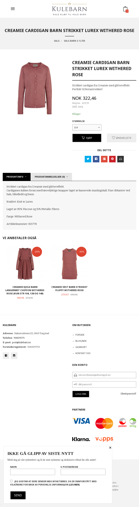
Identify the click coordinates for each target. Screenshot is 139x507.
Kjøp (87, 138)
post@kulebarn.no (21, 342)
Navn (32, 470)
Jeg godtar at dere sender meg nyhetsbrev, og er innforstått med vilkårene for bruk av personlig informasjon (53, 483)
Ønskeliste (121, 138)
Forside (79, 334)
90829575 (19, 338)
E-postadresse (83, 470)
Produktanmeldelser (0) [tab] (50, 176)
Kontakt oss (82, 353)
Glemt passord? (128, 393)
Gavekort (81, 347)
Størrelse (78, 121)
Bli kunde (81, 340)
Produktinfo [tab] (15, 176)
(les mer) (74, 484)
